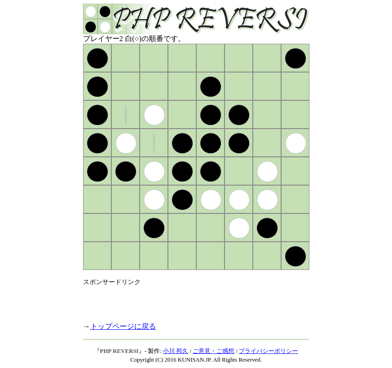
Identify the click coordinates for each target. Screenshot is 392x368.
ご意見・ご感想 (213, 351)
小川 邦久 (175, 351)
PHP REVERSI (119, 351)
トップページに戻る (123, 326)
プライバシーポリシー (268, 351)
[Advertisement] (190, 300)
